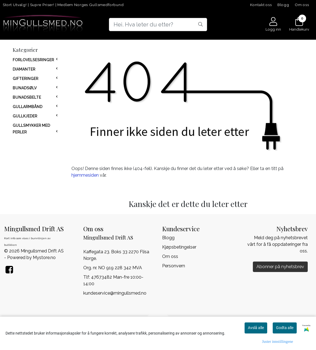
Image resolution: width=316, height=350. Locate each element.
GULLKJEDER (25, 116)
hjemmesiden (85, 175)
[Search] (158, 24)
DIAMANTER (24, 69)
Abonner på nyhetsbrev (280, 266)
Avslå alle (256, 327)
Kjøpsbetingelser (179, 247)
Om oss (302, 4)
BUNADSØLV (25, 88)
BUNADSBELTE (27, 97)
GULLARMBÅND (27, 106)
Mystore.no (44, 257)
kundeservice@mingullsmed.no (114, 293)
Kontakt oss (261, 4)
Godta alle (284, 327)
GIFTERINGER (25, 78)
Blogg (283, 4)
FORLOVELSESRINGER (33, 60)
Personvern (173, 265)
